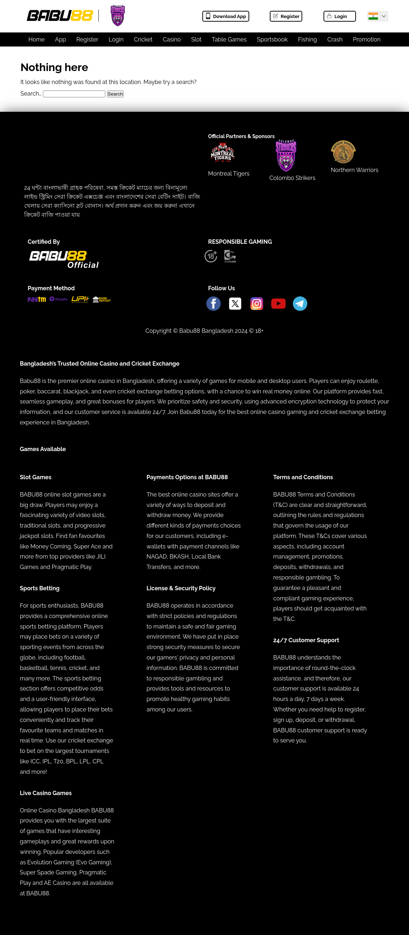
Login (336, 16)
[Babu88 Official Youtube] (278, 304)
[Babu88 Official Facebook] (213, 304)
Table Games (229, 39)
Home (36, 39)
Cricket (143, 39)
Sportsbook (272, 39)
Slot (196, 39)
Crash (335, 39)
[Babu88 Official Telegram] (300, 304)
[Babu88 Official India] (373, 16)
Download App (225, 16)
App (60, 39)
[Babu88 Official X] (235, 304)
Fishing (307, 39)
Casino (172, 39)
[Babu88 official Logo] (64, 266)
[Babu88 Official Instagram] (257, 304)
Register (285, 16)
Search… (31, 93)
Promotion (367, 39)
